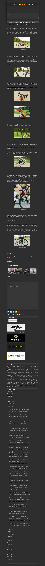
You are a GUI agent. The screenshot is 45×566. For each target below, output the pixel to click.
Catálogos (9, 370)
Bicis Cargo (14, 369)
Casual (34, 369)
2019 (9, 545)
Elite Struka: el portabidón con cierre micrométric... (18, 430)
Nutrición (15, 382)
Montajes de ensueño (25, 380)
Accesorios (35, 366)
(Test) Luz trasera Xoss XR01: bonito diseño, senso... (19, 473)
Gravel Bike (25, 378)
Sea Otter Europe (17, 383)
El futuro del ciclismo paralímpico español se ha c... (18, 509)
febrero (10, 534)
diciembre (11, 396)
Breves (19, 369)
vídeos (30, 385)
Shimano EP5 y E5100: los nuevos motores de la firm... (19, 425)
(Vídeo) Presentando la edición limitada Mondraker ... (19, 523)
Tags (14, 314)
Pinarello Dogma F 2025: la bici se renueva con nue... (19, 438)
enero (10, 536)
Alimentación (18, 367)
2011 (9, 559)
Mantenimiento (10, 380)
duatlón (8, 375)
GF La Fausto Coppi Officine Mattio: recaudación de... (19, 497)
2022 (9, 540)
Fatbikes (9, 378)
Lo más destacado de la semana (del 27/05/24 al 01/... (19, 527)
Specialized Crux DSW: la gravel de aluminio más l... (19, 478)
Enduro (8, 376)
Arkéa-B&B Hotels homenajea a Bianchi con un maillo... (19, 409)
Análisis (8, 369)
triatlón (8, 385)
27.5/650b (14, 366)
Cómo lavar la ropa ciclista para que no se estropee (18, 411)
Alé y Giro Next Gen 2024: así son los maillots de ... (18, 504)
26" (8, 366)
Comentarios (11, 321)
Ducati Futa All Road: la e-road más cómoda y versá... (19, 511)
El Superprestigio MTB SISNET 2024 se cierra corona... (19, 440)
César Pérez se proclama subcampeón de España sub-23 (20, 433)
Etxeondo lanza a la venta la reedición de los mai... (18, 412)
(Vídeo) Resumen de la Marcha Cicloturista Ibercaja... (19, 426)
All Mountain (25, 367)
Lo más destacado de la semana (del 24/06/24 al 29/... (19, 407)
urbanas (21, 385)
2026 (9, 391)
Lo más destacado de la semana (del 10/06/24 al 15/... (19, 471)
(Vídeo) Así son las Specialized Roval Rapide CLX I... (19, 482)
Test (24, 383)
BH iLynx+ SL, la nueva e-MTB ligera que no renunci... (19, 483)
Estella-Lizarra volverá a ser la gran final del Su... (18, 445)
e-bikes (12, 375)
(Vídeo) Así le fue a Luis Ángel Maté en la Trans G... (18, 449)
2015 (9, 552)
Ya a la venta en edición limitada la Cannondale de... (19, 444)
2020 (9, 544)
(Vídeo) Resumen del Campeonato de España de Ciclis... (19, 520)
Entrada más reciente (11, 279)
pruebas (9, 383)
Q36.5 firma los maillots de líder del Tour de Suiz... (18, 502)
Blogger (26, 361)
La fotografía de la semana (13, 379)
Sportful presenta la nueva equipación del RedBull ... (19, 416)
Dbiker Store (21, 332)
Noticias (9, 382)
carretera (25, 369)
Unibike (15, 385)
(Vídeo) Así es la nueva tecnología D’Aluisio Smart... (18, 464)
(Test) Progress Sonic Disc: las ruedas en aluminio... (18, 419)
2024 (9, 395)
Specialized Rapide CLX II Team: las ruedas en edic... (19, 490)
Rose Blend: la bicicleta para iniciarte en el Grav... (18, 457)
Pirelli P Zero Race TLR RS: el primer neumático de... (19, 423)
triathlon (33, 383)
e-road (30, 375)
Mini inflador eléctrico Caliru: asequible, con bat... (18, 485)
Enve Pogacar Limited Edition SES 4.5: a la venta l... (19, 521)
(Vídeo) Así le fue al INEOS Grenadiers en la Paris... (18, 476)
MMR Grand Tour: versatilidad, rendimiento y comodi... (19, 421)
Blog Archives (19, 314)
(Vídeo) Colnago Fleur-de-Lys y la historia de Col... (18, 468)
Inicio (23, 279)
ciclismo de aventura (19, 370)
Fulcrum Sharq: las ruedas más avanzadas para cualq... (19, 494)
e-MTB (24, 375)
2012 (9, 557)
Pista (28, 382)
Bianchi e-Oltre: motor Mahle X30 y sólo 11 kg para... (19, 466)
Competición (13, 374)
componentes (25, 373)
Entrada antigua (35, 279)
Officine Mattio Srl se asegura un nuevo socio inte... (18, 428)
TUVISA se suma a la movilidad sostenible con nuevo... (19, 495)
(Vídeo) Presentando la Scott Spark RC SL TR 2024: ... (19, 514)
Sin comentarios (30, 24)
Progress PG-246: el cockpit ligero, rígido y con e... (18, 475)
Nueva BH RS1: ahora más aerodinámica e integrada (19, 516)
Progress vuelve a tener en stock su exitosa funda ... (19, 518)
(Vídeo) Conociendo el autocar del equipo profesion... (19, 492)
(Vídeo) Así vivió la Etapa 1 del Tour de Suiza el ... (18, 487)
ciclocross (27, 372)
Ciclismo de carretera (21, 24)
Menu (8, 14)
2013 (9, 556)
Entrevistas (15, 376)
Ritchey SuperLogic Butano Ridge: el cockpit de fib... (19, 452)
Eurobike (34, 376)
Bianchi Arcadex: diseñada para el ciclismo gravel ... (18, 501)
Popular (9, 314)
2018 (9, 547)
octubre (10, 399)
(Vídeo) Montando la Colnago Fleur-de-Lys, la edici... (19, 414)
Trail (28, 383)
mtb (32, 380)
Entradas (10, 319)
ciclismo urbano (21, 372)
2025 (9, 393)
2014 (9, 554)
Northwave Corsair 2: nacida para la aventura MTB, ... (19, 437)
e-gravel (18, 375)
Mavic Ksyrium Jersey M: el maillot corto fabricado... (18, 506)
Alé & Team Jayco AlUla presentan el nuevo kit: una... (19, 418)
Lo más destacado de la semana (27, 379)
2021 (9, 542)
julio (10, 404)
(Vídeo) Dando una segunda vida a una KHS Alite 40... (19, 454)
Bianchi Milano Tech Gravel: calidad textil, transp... (18, 456)
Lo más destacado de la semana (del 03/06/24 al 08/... (19, 499)
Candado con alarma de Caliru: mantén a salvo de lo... (19, 480)
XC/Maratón (10, 386)
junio (10, 406)
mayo (10, 529)
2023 (9, 538)
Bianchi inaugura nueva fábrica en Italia (16, 513)
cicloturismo (35, 372)
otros (20, 382)
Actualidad (12, 367)
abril (10, 531)
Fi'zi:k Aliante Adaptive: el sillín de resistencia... (18, 463)
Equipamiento (23, 376)
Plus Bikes (33, 382)
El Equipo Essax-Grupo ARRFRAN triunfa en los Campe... (20, 525)
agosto (10, 403)
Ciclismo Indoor (14, 372)
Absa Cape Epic (28, 366)
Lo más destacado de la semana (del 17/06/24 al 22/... (19, 442)
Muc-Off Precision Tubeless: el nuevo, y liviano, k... (18, 461)
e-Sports (34, 375)
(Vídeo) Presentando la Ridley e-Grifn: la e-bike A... (18, 431)
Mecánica (16, 380)
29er (21, 366)
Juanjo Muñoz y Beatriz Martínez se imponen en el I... (19, 447)
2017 (9, 549)
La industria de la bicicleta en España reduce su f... (18, 469)
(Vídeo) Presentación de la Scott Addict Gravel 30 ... (18, 459)
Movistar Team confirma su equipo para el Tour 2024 (19, 435)
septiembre (11, 401)
